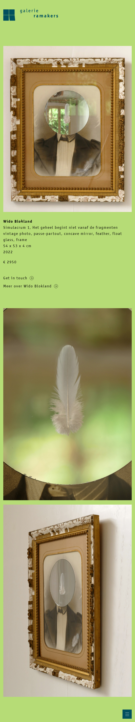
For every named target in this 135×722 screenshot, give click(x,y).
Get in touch (18, 278)
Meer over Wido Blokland (30, 286)
